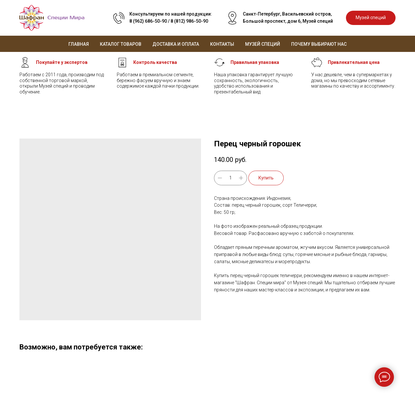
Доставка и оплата (175, 44)
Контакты (222, 44)
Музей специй (262, 44)
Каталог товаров (120, 44)
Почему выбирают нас (319, 44)
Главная (78, 44)
